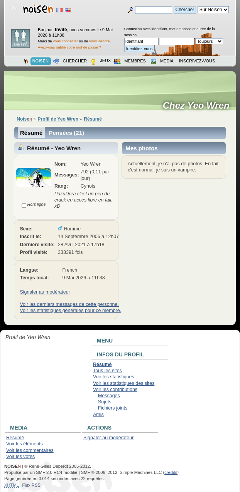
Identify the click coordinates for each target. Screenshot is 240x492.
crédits (170, 472)
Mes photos (141, 148)
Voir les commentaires (30, 450)
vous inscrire (99, 41)
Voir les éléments (24, 444)
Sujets (105, 402)
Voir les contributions (115, 389)
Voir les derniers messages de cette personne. (69, 304)
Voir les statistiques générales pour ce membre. (70, 310)
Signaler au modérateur (45, 292)
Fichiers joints (112, 408)
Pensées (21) (66, 132)
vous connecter (65, 41)
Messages (109, 395)
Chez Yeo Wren (199, 105)
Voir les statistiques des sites (123, 383)
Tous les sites (107, 370)
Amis (98, 414)
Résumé (31, 132)
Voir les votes (20, 456)
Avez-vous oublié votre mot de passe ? (69, 47)
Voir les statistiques (113, 376)
